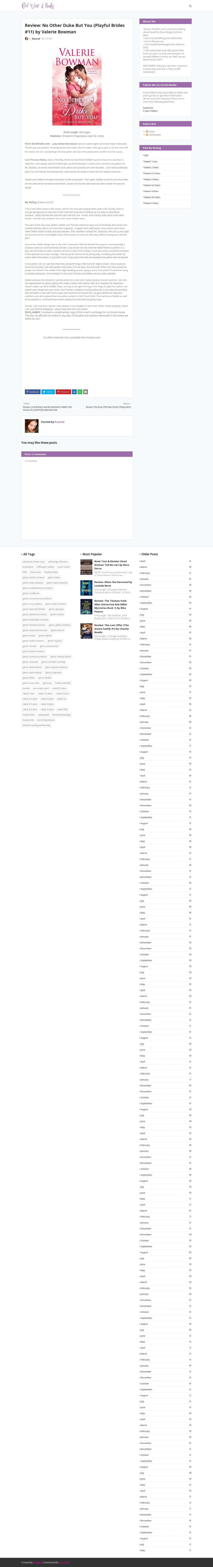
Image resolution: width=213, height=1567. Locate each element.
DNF (146, 155)
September (166, 602)
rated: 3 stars (151, 179)
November (166, 590)
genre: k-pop (29, 635)
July (166, 614)
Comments (153, 134)
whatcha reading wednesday (36, 725)
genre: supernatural (32, 672)
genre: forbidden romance (35, 619)
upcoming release (46, 720)
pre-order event (41, 688)
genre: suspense (53, 672)
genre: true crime (31, 683)
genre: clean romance (57, 582)
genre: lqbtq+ (45, 635)
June (166, 620)
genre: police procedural (35, 656)
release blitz (28, 714)
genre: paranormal (49, 646)
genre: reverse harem (60, 656)
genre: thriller (44, 677)
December (166, 584)
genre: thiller (29, 677)
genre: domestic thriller (34, 609)
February (166, 572)
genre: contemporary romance (37, 588)
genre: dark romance (55, 603)
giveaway (47, 683)
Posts (150, 131)
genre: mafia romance (33, 640)
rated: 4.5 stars (152, 197)
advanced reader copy (34, 561)
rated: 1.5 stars (45, 693)
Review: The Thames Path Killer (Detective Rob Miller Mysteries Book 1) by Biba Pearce (110, 606)
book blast (28, 566)
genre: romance (30, 661)
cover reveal (64, 566)
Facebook (148, 107)
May (166, 626)
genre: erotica (57, 614)
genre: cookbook (31, 593)
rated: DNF (62, 709)
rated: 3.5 (61, 698)
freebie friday (51, 572)
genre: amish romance (33, 577)
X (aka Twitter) (150, 110)
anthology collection (58, 561)
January (166, 578)
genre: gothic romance (60, 625)
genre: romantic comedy (53, 661)
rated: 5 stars (151, 203)
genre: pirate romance (33, 651)
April (166, 561)
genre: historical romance (35, 630)
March (166, 567)
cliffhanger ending (45, 566)
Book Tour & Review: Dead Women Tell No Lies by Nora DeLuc (111, 565)
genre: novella (29, 646)
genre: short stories (32, 667)
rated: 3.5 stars (152, 185)
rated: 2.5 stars (152, 173)
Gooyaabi (64, 1562)
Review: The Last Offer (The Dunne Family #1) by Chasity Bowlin (111, 629)
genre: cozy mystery (32, 603)
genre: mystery (55, 640)
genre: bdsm (54, 577)
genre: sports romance (56, 667)
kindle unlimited (63, 683)
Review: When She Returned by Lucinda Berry (113, 583)
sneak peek (43, 714)
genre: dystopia (56, 609)
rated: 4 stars (151, 191)
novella (26, 688)
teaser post (28, 720)
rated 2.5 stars (59, 688)
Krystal (36, 38)
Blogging (37, 1562)
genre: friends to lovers (34, 625)
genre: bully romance (33, 582)
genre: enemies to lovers (35, 614)
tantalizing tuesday (61, 714)
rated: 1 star (150, 161)
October (166, 596)
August (166, 608)
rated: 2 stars (151, 167)
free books (35, 572)
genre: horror (57, 630)
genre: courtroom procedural (37, 598)
